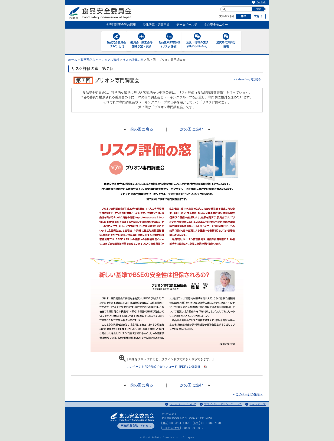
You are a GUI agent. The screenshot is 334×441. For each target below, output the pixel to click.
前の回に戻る (141, 129)
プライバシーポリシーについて (223, 404)
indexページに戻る (248, 79)
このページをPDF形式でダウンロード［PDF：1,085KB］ (167, 366)
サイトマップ (257, 404)
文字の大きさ (227, 16)
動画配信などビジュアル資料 (100, 59)
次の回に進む (191, 129)
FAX (196, 422)
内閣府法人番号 (171, 427)
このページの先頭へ (249, 394)
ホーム (72, 59)
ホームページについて (183, 404)
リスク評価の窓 (132, 59)
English (261, 2)
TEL (165, 422)
